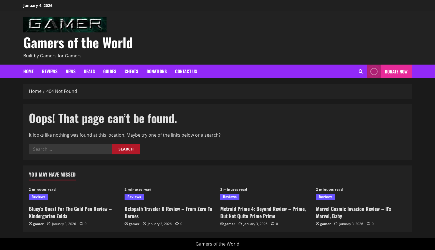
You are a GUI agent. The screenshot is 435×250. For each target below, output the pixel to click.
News (70, 71)
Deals (89, 71)
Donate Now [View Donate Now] (387, 71)
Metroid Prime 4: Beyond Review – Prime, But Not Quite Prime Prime (263, 212)
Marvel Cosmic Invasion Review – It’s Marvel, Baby (353, 212)
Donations (156, 71)
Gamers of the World (78, 42)
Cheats (131, 71)
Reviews (49, 71)
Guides (109, 71)
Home (28, 71)
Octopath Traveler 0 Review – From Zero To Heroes (168, 212)
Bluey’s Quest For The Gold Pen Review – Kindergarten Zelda (70, 212)
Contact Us (186, 71)
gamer (38, 223)
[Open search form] (361, 71)
